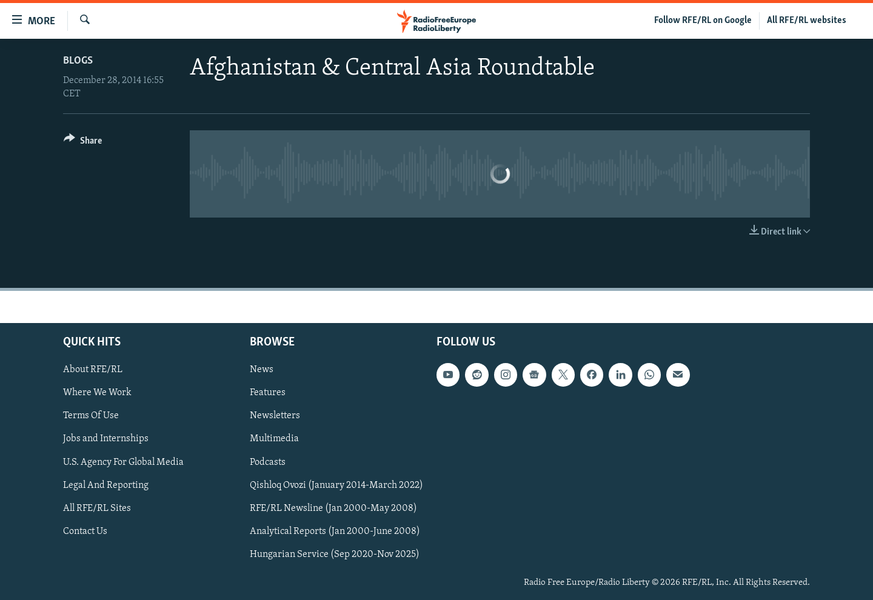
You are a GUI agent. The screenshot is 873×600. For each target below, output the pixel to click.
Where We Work (97, 393)
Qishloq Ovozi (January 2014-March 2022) (336, 485)
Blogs (78, 61)
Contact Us (85, 531)
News (261, 370)
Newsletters (275, 416)
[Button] (83, 142)
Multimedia (274, 439)
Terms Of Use (91, 416)
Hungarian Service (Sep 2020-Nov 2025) (335, 554)
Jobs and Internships (106, 439)
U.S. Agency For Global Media (123, 462)
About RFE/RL (92, 370)
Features (268, 393)
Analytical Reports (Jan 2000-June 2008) (335, 531)
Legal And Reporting (106, 485)
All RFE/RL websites (806, 20)
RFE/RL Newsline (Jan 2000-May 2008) (333, 508)
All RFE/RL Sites (97, 508)
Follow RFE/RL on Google (703, 20)
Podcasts (268, 462)
